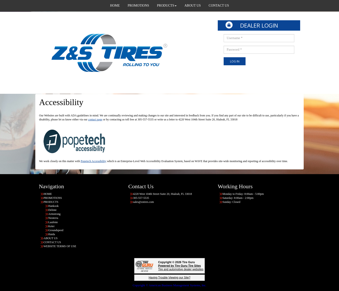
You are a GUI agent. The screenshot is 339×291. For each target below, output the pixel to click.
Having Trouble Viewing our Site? (169, 277)
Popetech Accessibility (93, 161)
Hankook (53, 206)
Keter (51, 226)
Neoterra (53, 218)
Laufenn (53, 222)
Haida (51, 234)
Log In (234, 61)
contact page (95, 119)
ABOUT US (50, 238)
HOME (48, 194)
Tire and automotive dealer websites (180, 267)
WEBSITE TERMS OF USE (60, 246)
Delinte (52, 210)
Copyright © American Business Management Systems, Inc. (169, 285)
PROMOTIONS (53, 198)
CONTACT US (52, 242)
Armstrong (54, 214)
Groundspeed (55, 230)
